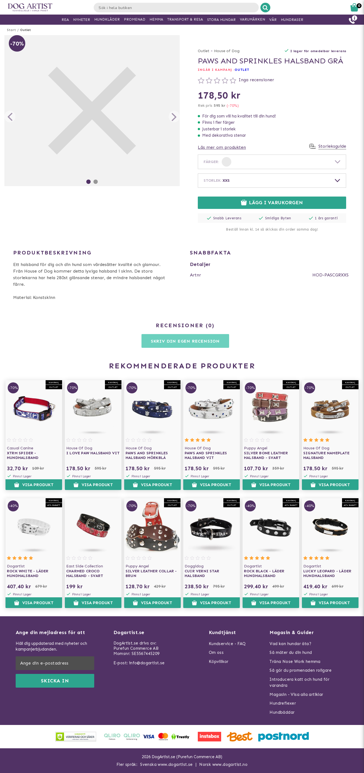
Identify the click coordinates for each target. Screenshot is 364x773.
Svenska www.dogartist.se (166, 764)
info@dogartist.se (147, 662)
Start (11, 30)
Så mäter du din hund (290, 652)
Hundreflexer (282, 703)
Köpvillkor (219, 661)
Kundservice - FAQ (227, 643)
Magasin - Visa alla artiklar (296, 694)
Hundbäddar (281, 712)
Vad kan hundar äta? (290, 643)
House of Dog (227, 51)
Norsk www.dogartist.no (223, 764)
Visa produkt (33, 484)
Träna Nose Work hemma (294, 661)
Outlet (25, 30)
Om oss (216, 652)
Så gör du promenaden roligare (300, 670)
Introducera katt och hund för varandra (299, 682)
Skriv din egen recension (185, 341)
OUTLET (242, 70)
